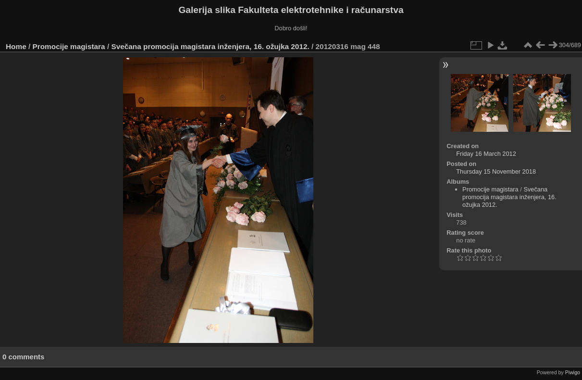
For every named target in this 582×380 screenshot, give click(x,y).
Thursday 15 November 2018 (496, 171)
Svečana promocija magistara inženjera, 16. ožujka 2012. (210, 46)
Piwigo (572, 372)
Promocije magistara (69, 46)
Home (16, 46)
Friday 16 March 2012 (486, 153)
